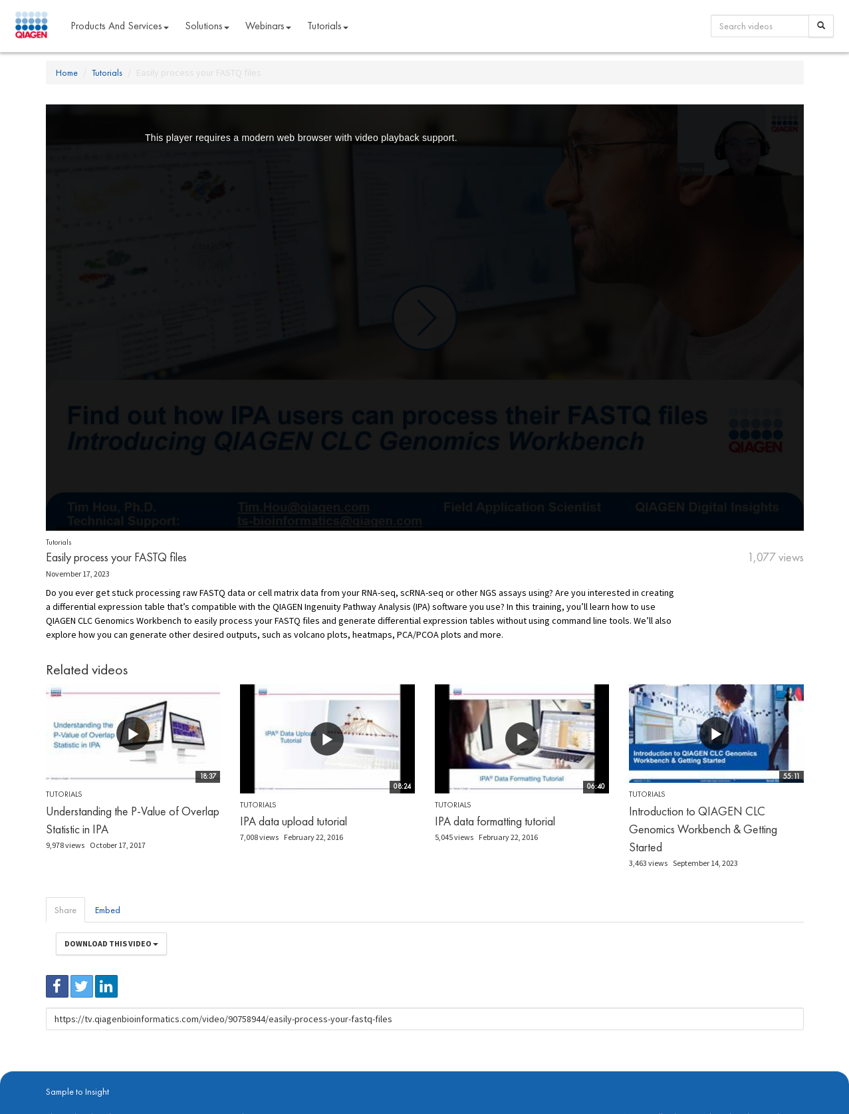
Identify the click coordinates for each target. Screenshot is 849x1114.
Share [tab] (65, 910)
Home (67, 72)
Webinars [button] (268, 26)
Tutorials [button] (327, 26)
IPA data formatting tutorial (495, 821)
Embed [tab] (107, 910)
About (55, 1074)
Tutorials (107, 72)
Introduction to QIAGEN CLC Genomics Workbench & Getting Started (703, 829)
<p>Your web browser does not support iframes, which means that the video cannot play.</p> (425, 317)
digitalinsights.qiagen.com (114, 1074)
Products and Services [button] (119, 26)
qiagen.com (184, 1074)
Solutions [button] (207, 26)
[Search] (821, 26)
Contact (274, 1074)
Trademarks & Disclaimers (759, 1074)
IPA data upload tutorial (293, 821)
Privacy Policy (232, 1074)
